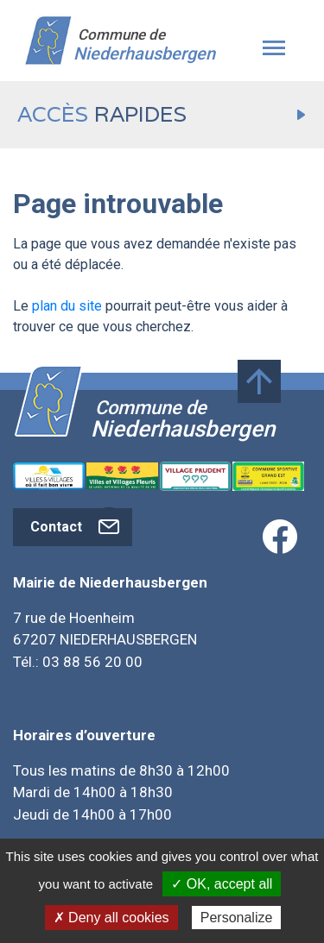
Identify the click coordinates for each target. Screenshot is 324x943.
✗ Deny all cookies (111, 917)
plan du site (67, 306)
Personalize (236, 917)
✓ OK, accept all (221, 884)
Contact (77, 527)
